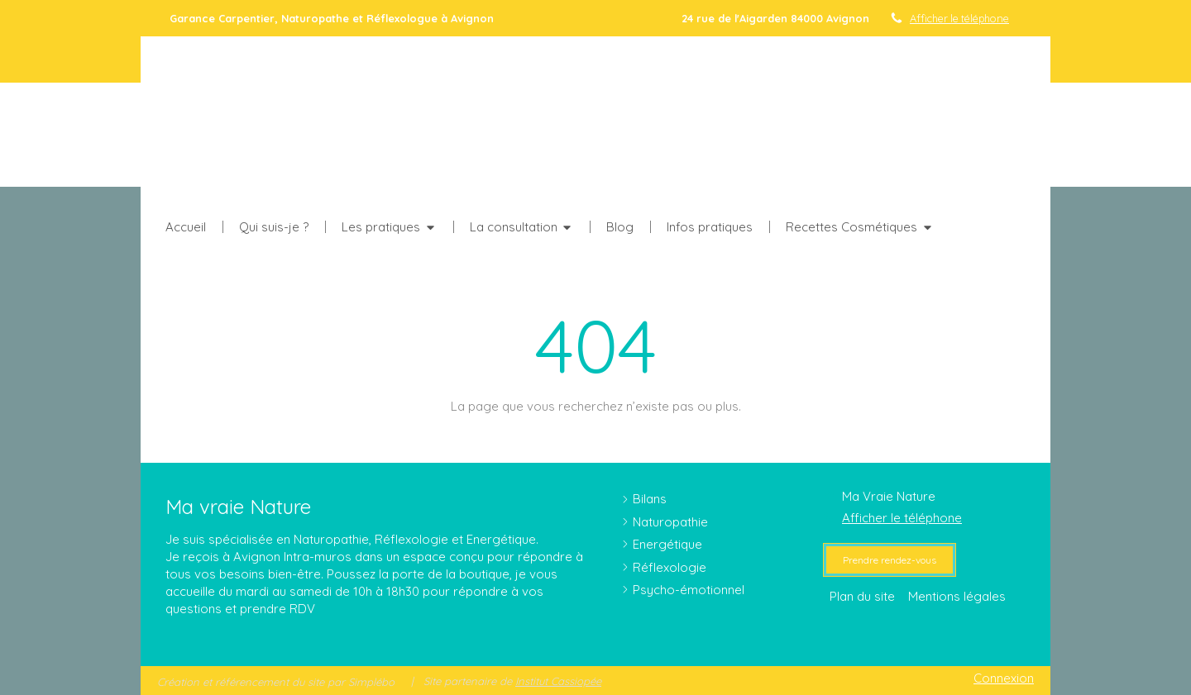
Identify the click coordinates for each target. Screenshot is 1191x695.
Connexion (1003, 678)
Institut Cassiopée (558, 681)
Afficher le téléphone (959, 18)
